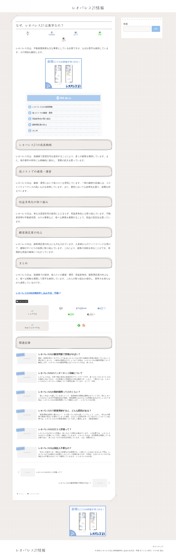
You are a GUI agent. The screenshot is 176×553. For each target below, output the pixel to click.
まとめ (35, 126)
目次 (62, 92)
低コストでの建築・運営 (43, 107)
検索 (125, 24)
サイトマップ (157, 545)
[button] (96, 33)
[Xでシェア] (31, 33)
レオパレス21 (21, 297)
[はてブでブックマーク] (64, 33)
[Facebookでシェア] (47, 33)
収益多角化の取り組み (42, 113)
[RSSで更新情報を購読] (84, 320)
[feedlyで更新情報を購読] (79, 320)
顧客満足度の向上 (40, 120)
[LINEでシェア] (80, 33)
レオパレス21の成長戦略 (43, 101)
